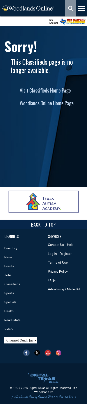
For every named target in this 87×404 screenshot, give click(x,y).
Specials (10, 302)
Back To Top (43, 224)
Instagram (60, 353)
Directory (10, 248)
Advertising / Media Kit (64, 289)
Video (8, 329)
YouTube (49, 353)
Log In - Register (60, 254)
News (8, 257)
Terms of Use (58, 263)
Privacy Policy (58, 272)
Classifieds (12, 284)
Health (9, 311)
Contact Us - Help (60, 245)
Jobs (8, 275)
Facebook (27, 353)
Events (9, 266)
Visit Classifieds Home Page (45, 90)
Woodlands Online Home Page (47, 103)
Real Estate (12, 320)
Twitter (38, 353)
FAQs (52, 280)
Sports (9, 293)
